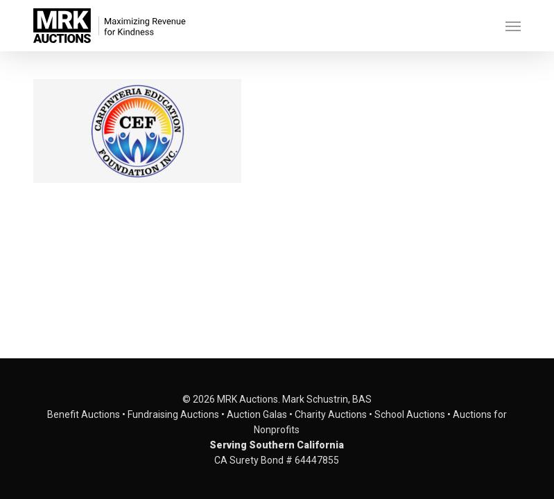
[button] (513, 26)
